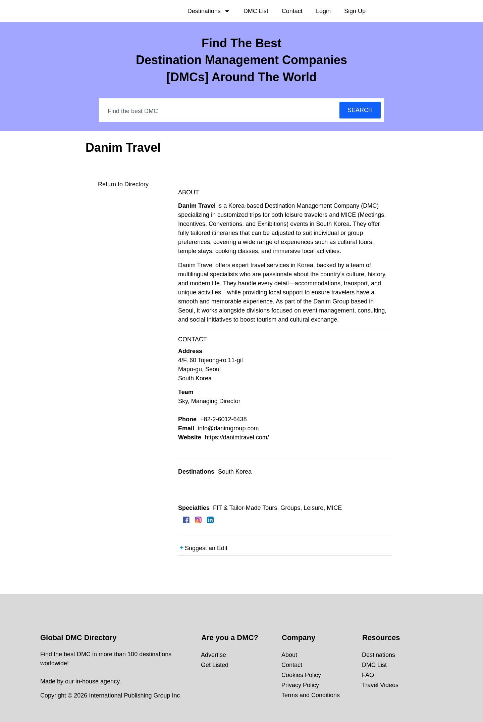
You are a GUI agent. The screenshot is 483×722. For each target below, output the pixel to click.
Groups (290, 507)
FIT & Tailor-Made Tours (245, 507)
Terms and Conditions (310, 695)
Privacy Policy (300, 685)
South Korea (235, 471)
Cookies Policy (301, 675)
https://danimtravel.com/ (237, 437)
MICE (334, 507)
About (289, 655)
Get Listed (214, 665)
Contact (292, 11)
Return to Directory (123, 184)
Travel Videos (380, 685)
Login (323, 11)
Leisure (313, 507)
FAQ (368, 675)
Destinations (208, 11)
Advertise (213, 655)
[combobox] (219, 111)
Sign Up (355, 11)
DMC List (256, 11)
